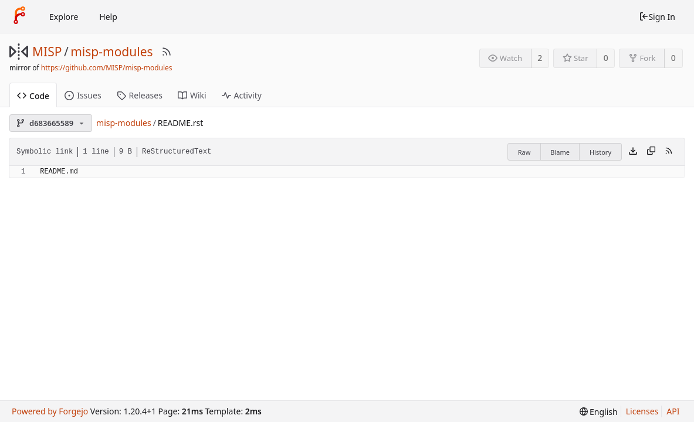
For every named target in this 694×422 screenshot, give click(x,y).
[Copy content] (651, 152)
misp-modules (111, 51)
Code (33, 95)
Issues (83, 95)
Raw (524, 152)
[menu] (599, 411)
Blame (560, 152)
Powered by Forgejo (50, 411)
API (672, 411)
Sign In (657, 16)
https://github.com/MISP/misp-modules (106, 68)
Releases (140, 95)
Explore (63, 16)
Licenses (642, 411)
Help (108, 16)
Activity (242, 95)
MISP (47, 51)
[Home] (19, 16)
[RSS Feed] (166, 51)
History (600, 152)
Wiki (192, 95)
